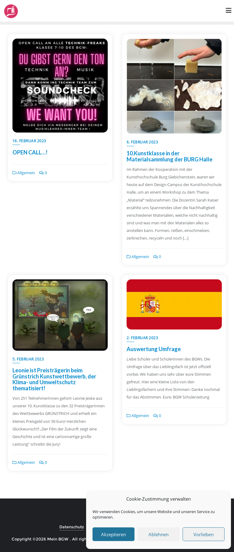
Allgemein (23, 172)
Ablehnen (158, 534)
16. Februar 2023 (29, 140)
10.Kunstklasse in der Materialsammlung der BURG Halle (169, 156)
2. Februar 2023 (142, 337)
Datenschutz (71, 526)
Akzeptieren (113, 534)
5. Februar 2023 (28, 359)
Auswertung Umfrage (154, 349)
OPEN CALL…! (29, 152)
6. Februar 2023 (142, 142)
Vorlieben (204, 534)
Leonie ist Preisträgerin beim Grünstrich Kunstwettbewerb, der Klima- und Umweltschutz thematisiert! (54, 379)
